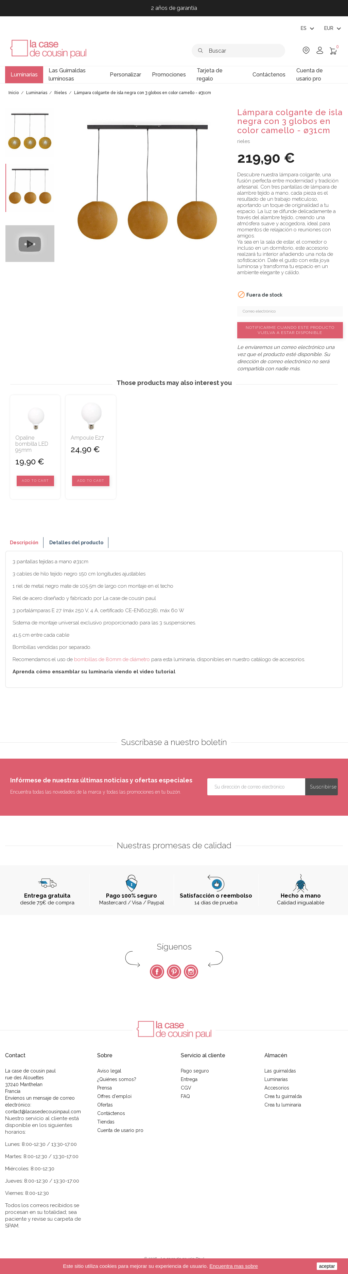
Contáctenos (111, 1113)
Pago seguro (195, 1071)
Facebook (157, 972)
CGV (186, 1088)
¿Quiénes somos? (116, 1079)
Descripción (24, 542)
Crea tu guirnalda (283, 1096)
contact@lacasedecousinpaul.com (43, 1111)
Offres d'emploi (114, 1096)
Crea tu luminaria (282, 1105)
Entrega (189, 1079)
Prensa (104, 1088)
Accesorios (276, 1088)
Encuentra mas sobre (233, 1266)
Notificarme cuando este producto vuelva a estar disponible (290, 330)
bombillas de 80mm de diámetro (112, 659)
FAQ (185, 1096)
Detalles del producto (76, 542)
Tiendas (106, 1122)
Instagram (191, 972)
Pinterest (174, 972)
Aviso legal (109, 1071)
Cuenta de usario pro (120, 1130)
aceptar (327, 1266)
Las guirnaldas (280, 1071)
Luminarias (276, 1079)
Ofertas (105, 1105)
